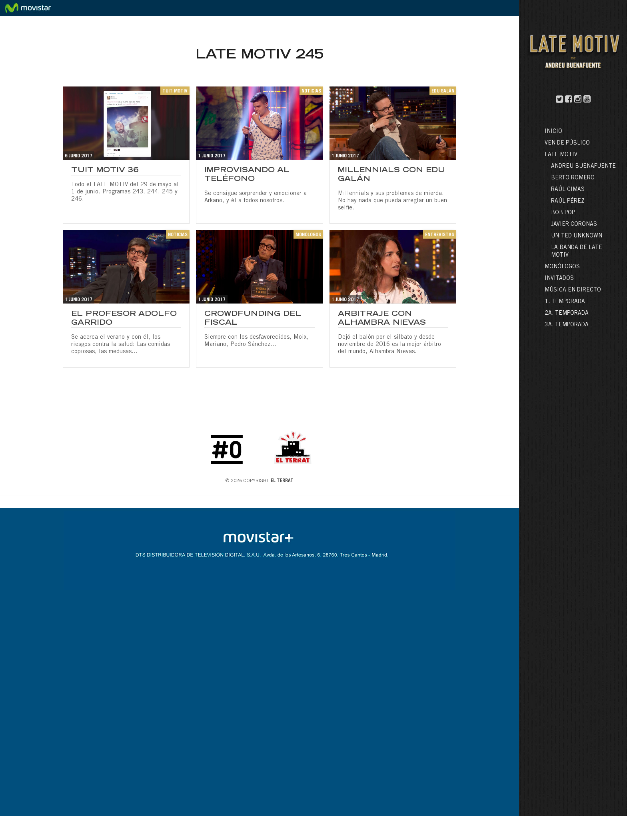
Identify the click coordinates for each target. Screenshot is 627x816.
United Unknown (576, 236)
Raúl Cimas (568, 190)
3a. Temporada (567, 325)
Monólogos (562, 267)
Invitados (559, 278)
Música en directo (573, 290)
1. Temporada (565, 302)
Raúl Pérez (568, 201)
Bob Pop (563, 213)
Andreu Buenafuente (583, 166)
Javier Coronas (574, 224)
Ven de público (567, 143)
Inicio (553, 132)
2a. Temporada (567, 313)
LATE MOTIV (561, 155)
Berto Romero (573, 178)
